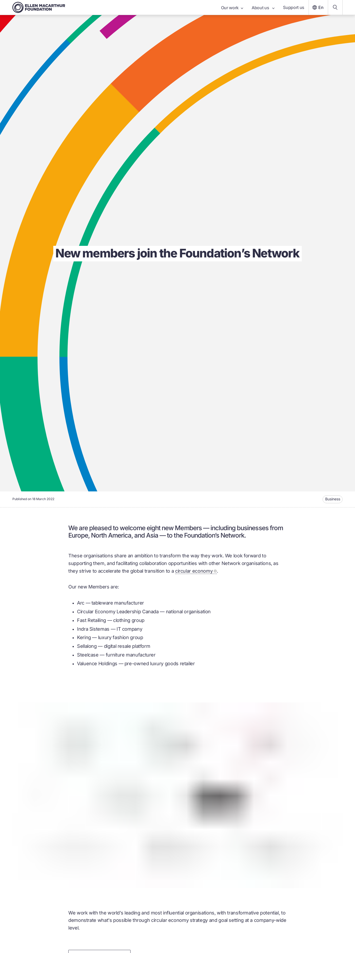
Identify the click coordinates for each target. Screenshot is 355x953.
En (317, 7)
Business (332, 499)
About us (263, 7)
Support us (293, 7)
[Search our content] (335, 7)
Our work (232, 7)
